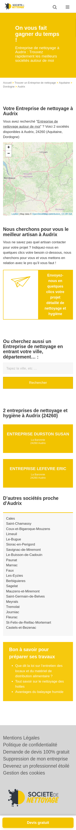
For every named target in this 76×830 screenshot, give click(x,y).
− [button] (8, 154)
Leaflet (15, 214)
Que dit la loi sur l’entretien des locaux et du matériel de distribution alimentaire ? (38, 671)
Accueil (7, 82)
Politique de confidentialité (30, 744)
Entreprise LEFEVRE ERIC (38, 468)
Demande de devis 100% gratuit (36, 752)
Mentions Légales (21, 737)
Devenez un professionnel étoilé (36, 766)
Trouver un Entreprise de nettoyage (35, 82)
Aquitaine (64, 82)
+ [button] (8, 148)
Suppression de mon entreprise (35, 758)
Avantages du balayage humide (39, 692)
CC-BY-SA (66, 214)
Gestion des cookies (24, 773)
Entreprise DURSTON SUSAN (38, 434)
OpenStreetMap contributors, (46, 214)
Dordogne (9, 86)
